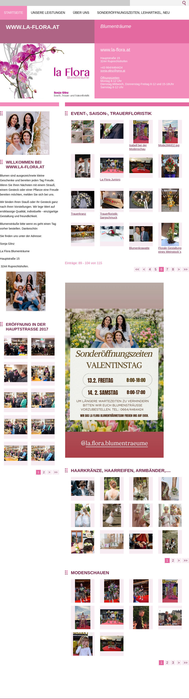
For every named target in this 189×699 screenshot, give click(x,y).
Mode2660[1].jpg (168, 145)
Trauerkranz (78, 213)
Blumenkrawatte (139, 248)
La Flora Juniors (110, 179)
